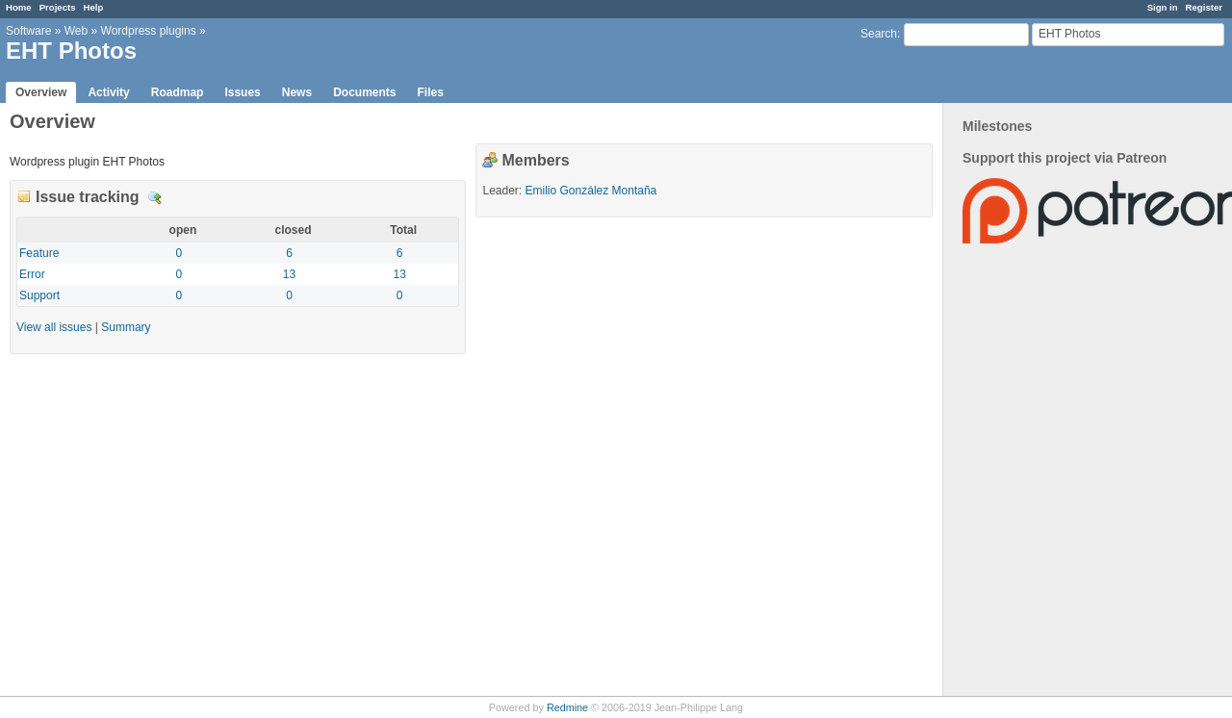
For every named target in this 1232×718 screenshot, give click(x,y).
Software (28, 31)
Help (94, 7)
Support (39, 295)
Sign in (1162, 7)
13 (289, 274)
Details (155, 198)
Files (430, 92)
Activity (108, 92)
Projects (57, 7)
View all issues (53, 327)
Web (76, 31)
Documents (364, 92)
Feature (39, 253)
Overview (40, 92)
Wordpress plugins (148, 31)
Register (1204, 7)
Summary (125, 327)
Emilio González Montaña (591, 190)
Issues (242, 92)
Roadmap (177, 92)
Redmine (567, 707)
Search (878, 33)
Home (19, 7)
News (297, 92)
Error (32, 274)
